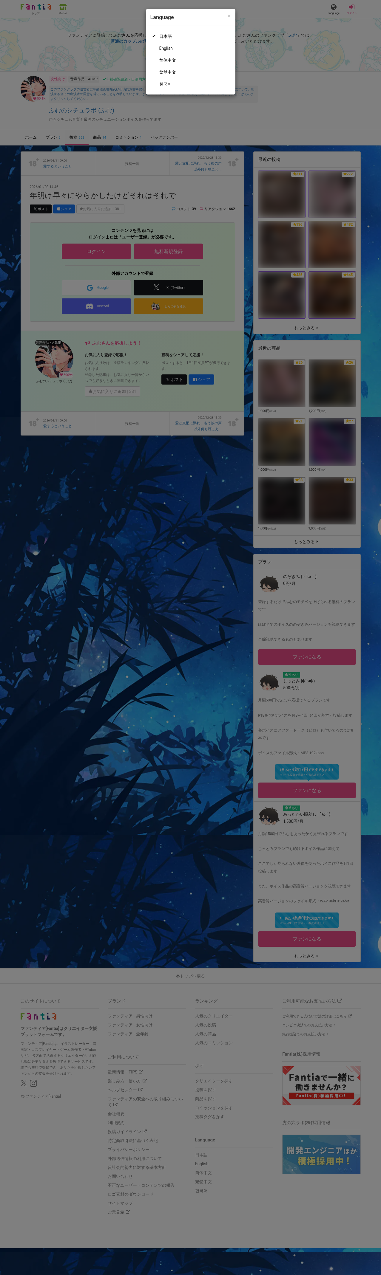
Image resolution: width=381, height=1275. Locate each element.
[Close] (229, 16)
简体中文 (167, 60)
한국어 (165, 84)
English (166, 48)
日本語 (165, 36)
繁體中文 (167, 72)
